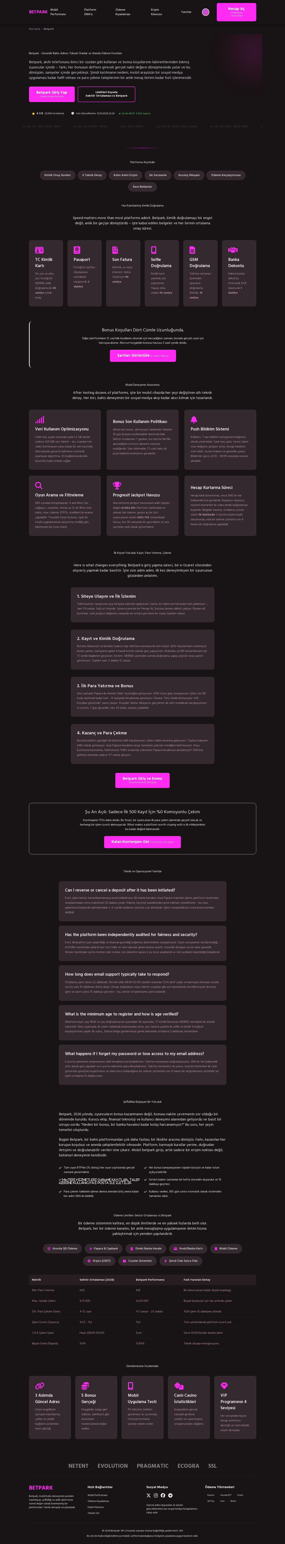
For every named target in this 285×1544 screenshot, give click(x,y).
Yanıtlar (186, 12)
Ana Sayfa (34, 29)
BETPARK (38, 12)
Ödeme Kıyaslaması (122, 12)
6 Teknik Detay (92, 175)
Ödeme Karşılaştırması (226, 175)
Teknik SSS (93, 1513)
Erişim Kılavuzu (156, 12)
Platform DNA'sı (90, 12)
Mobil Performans (58, 12)
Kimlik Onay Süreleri (57, 175)
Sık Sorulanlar (158, 175)
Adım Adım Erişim (125, 175)
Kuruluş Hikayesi (189, 175)
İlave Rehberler (142, 186)
